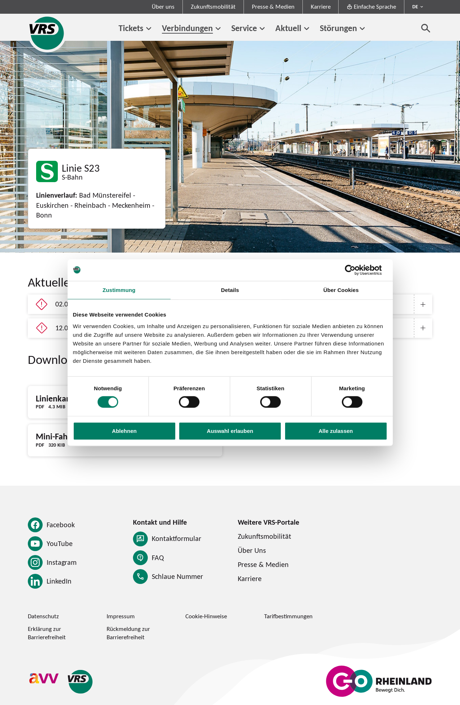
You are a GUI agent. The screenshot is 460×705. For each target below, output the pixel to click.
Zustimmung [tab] (119, 290)
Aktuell (288, 28)
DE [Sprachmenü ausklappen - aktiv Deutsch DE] (415, 6)
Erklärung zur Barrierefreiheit (47, 633)
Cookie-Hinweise (206, 616)
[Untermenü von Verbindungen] (218, 28)
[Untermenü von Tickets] (148, 28)
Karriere (321, 6)
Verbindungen (187, 28)
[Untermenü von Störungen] (362, 28)
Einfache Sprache (371, 6)
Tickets (131, 28)
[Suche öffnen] (426, 28)
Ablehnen (124, 431)
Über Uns (252, 550)
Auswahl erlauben (230, 431)
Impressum (121, 616)
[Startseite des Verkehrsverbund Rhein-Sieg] (47, 33)
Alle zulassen (335, 431)
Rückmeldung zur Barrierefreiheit (128, 633)
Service (244, 28)
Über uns (163, 6)
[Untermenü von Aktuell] (306, 28)
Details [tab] (230, 290)
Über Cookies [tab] (341, 290)
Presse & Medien (273, 6)
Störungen (338, 28)
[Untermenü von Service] (262, 28)
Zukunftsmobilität (213, 6)
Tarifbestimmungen (288, 616)
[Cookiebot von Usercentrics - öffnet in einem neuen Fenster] (355, 270)
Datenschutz (43, 616)
